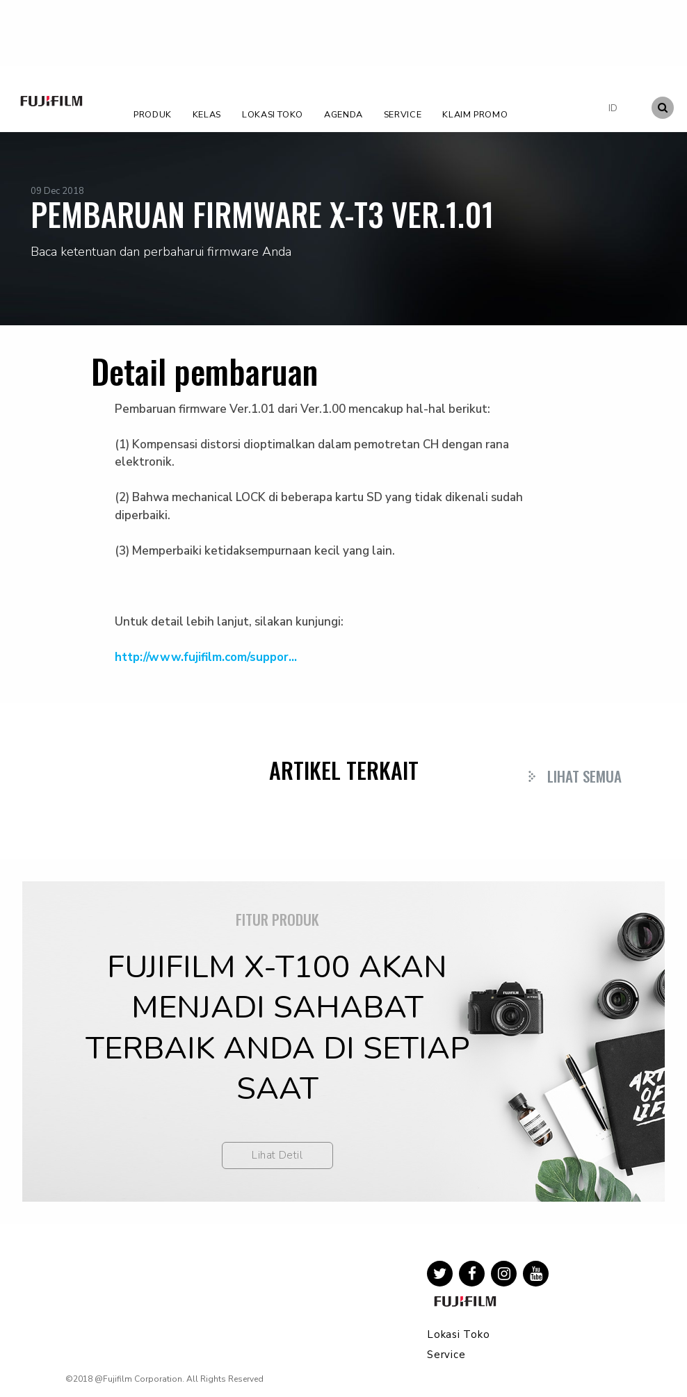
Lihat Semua (584, 776)
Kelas (207, 114)
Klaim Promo (475, 114)
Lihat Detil (277, 1155)
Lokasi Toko (272, 114)
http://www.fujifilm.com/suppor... (206, 657)
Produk (153, 114)
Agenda (343, 114)
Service (402, 114)
